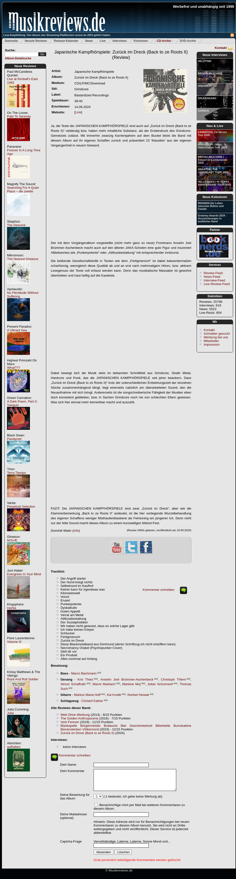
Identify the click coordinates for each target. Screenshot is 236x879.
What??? (13, 367)
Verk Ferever (70, 722)
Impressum (212, 344)
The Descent (16, 225)
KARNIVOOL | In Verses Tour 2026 (212, 133)
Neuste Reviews (36, 41)
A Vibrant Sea (17, 330)
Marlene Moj (131, 684)
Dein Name (68, 764)
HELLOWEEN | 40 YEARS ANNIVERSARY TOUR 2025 (214, 183)
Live (103, 41)
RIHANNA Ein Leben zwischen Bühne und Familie (211, 206)
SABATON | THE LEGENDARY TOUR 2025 (213, 171)
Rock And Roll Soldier (22, 679)
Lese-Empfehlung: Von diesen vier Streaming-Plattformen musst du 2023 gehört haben (56, 35)
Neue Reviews (25, 66)
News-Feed (212, 276)
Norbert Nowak (138, 695)
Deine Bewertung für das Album (75, 796)
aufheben (14, 747)
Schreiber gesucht (217, 333)
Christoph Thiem (173, 679)
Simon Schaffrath (73, 684)
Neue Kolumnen (214, 197)
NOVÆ (12, 540)
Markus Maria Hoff (87, 695)
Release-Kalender (66, 41)
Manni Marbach (104, 684)
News (89, 41)
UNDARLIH (204, 85)
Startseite (11, 41)
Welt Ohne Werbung (75, 715)
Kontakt (221, 48)
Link (78, 112)
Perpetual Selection (21, 506)
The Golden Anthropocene (79, 718)
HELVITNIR (204, 61)
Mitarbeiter (211, 341)
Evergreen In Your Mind (24, 574)
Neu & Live (215, 126)
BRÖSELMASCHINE (210, 73)
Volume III (14, 642)
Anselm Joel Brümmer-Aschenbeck (126, 679)
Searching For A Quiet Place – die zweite (23, 189)
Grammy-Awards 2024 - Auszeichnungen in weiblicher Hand (212, 218)
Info (76, 530)
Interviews (120, 41)
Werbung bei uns (216, 337)
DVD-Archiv (188, 41)
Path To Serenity (19, 116)
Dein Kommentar (72, 771)
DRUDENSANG (207, 98)
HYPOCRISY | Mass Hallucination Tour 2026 (212, 146)
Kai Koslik (114, 695)
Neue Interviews (214, 55)
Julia (10, 713)
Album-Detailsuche (18, 58)
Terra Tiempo (16, 473)
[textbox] (21, 54)
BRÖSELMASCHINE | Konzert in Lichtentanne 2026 (212, 159)
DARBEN (203, 110)
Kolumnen (141, 41)
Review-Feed (213, 273)
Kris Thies (85, 679)
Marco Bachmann (83, 673)
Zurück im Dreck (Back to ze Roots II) (87, 733)
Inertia (11, 608)
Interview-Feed (214, 280)
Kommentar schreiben (158, 590)
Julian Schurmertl (160, 684)
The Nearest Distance (22, 259)
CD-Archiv (164, 41)
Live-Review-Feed (217, 284)
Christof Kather (92, 701)
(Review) (121, 54)
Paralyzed (14, 439)
